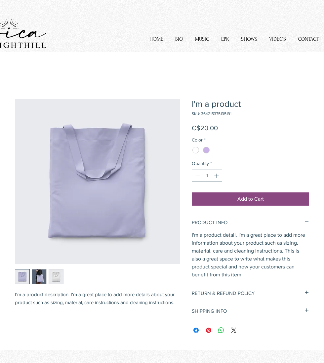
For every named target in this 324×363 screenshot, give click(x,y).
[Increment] (217, 176)
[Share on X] (234, 330)
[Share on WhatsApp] (221, 330)
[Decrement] (197, 176)
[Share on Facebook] (196, 330)
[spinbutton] (207, 176)
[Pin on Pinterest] (209, 330)
